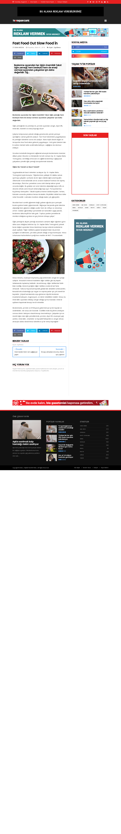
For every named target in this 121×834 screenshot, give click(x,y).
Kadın (81, 445)
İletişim (96, 467)
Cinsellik (82, 432)
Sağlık (82, 455)
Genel (81, 438)
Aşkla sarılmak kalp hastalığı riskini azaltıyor (26, 443)
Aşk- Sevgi (83, 429)
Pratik (82, 451)
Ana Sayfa (33, 2)
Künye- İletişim (62, 2)
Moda (81, 448)
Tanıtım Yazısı (87, 467)
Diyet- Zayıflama (54, 47)
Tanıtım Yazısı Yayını (47, 2)
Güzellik (82, 442)
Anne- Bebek (83, 425)
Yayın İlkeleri (104, 467)
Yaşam (82, 458)
